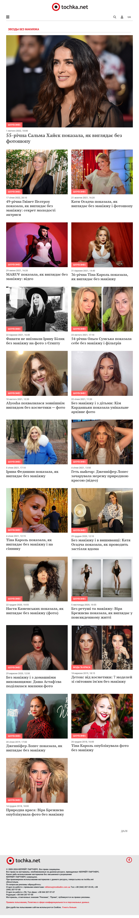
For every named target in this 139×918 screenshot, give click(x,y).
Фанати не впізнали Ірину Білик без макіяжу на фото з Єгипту (35, 340)
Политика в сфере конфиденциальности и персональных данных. (59, 902)
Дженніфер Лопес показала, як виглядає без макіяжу (34, 748)
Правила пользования (16, 902)
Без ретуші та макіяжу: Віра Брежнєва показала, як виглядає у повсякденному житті (101, 613)
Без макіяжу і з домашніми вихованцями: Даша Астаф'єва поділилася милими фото (33, 681)
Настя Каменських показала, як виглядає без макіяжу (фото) (35, 610)
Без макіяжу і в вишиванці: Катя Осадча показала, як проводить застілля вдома (100, 544)
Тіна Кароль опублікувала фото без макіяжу (100, 747)
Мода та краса (81, 667)
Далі (124, 831)
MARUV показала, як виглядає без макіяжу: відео (37, 276)
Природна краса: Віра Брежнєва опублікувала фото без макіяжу (35, 812)
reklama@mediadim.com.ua (57, 887)
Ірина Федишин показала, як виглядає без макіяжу (32, 473)
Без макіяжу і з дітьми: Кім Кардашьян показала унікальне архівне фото (100, 407)
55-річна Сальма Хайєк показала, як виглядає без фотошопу (64, 138)
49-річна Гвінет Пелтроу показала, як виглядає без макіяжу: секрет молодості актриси (31, 208)
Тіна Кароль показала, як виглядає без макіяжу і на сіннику (29, 544)
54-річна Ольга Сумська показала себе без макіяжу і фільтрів (101, 340)
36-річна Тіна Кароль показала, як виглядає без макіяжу (99, 276)
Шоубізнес (14, 125)
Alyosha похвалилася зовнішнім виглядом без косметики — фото (35, 405)
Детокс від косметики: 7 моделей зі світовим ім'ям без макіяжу (101, 679)
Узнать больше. (69, 907)
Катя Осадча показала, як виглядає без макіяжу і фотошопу (102, 203)
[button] (122, 17)
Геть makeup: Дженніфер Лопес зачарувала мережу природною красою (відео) (99, 476)
